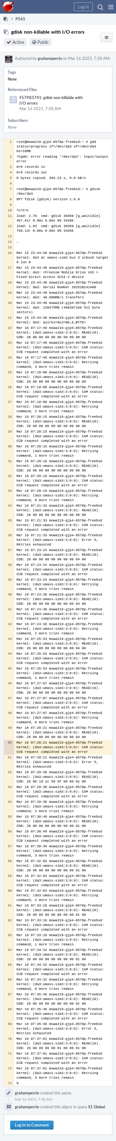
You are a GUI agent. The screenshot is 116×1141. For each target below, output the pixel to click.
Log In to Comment (32, 1125)
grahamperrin (50, 58)
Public (43, 42)
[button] (111, 7)
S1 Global (96, 1107)
